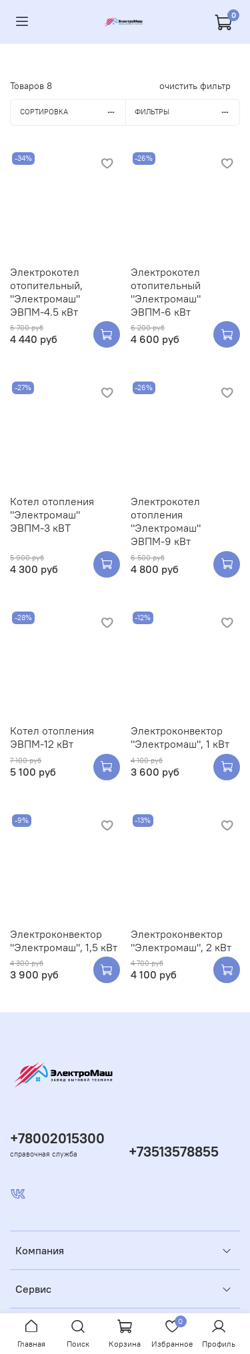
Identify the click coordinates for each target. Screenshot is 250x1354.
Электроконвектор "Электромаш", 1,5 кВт (63, 940)
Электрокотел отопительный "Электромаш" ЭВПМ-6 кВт (166, 291)
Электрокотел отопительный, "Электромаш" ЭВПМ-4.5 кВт (46, 291)
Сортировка (72, 111)
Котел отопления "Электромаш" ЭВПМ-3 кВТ (52, 514)
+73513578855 (174, 1152)
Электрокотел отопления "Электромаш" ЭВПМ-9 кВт (166, 521)
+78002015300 (57, 1138)
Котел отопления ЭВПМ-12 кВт (52, 737)
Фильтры (187, 111)
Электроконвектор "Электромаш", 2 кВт (181, 940)
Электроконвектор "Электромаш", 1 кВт (180, 737)
